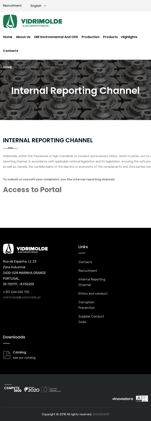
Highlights (129, 37)
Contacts (10, 50)
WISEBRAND (101, 414)
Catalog (19, 352)
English (38, 6)
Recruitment (12, 5)
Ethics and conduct (93, 293)
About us (23, 37)
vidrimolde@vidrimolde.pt (22, 297)
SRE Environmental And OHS (56, 37)
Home (7, 37)
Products (110, 37)
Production (90, 37)
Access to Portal (32, 190)
